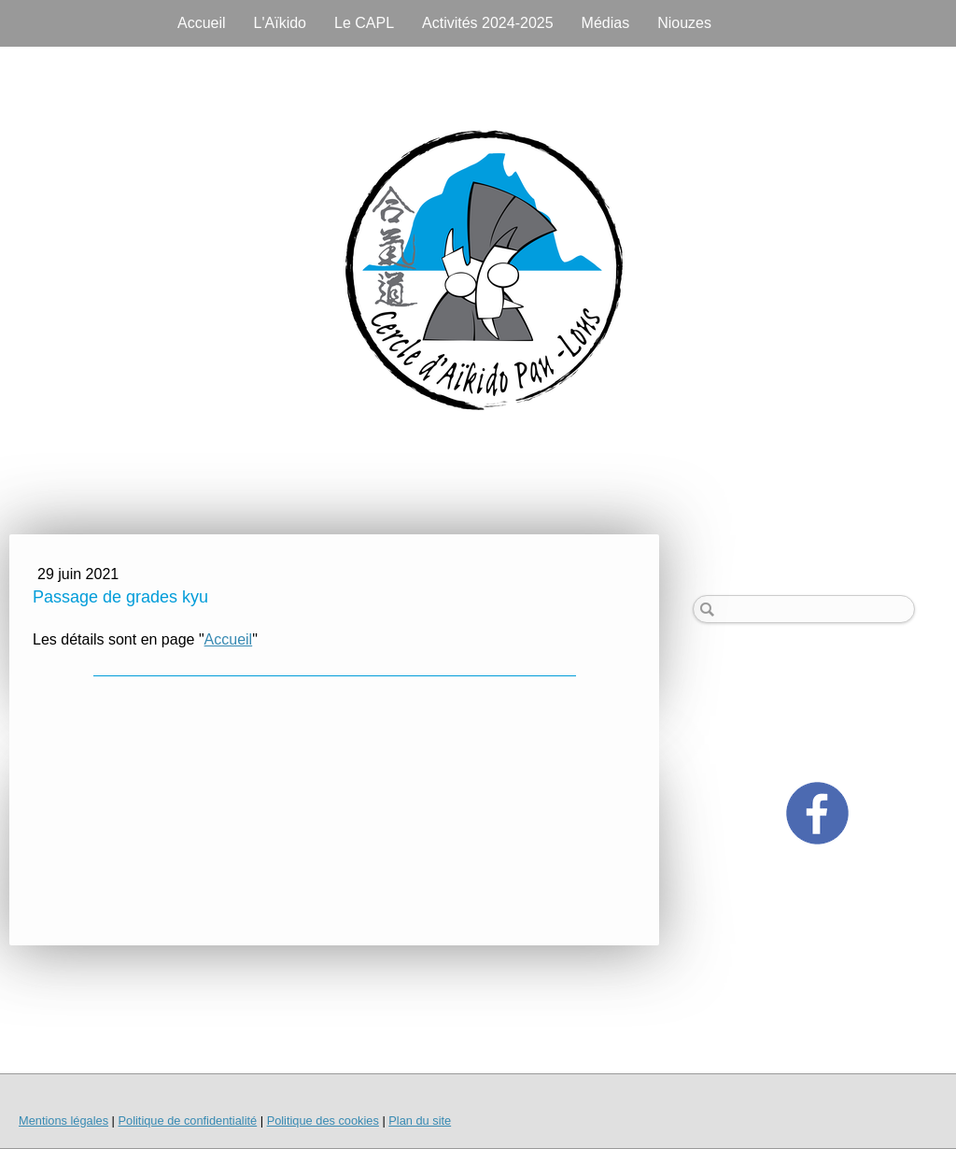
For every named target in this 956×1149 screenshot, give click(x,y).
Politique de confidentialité (187, 1121)
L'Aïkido (280, 23)
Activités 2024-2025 (488, 23)
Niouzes (684, 23)
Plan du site (419, 1121)
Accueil (201, 23)
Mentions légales (63, 1121)
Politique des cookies (323, 1121)
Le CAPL (364, 23)
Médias (606, 23)
